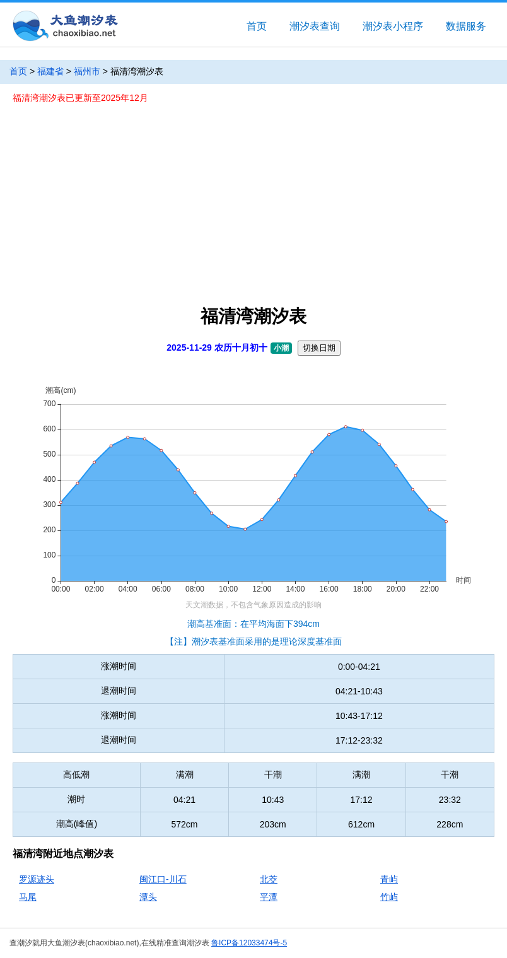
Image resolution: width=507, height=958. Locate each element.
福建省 (50, 71)
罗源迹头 (36, 879)
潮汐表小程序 (393, 26)
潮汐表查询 (314, 26)
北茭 (268, 879)
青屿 (389, 879)
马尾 (28, 897)
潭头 (148, 897)
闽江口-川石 (163, 879)
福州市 (87, 71)
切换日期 (319, 348)
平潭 (268, 897)
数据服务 (466, 26)
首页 (257, 26)
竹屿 (389, 897)
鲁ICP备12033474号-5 (249, 942)
